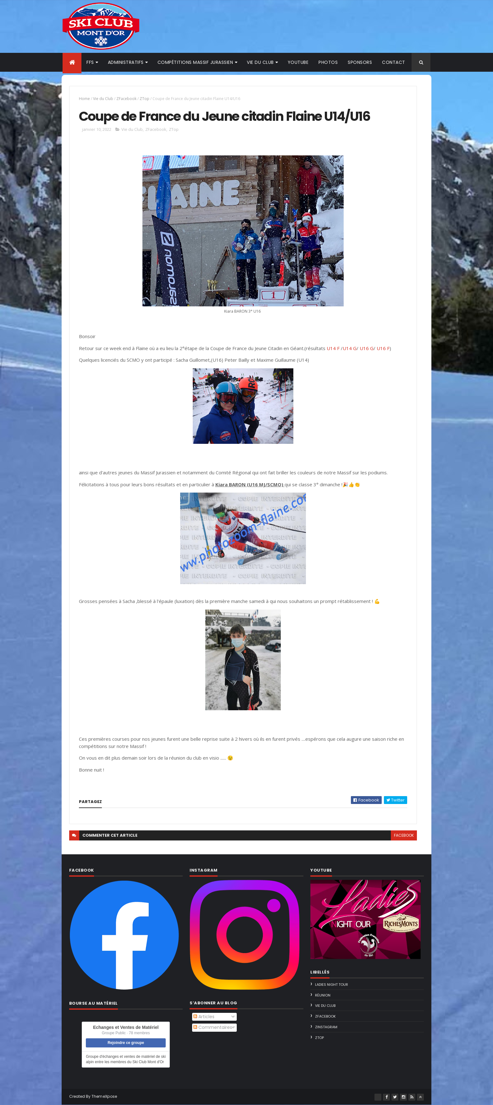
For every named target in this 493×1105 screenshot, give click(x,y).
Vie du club (260, 62)
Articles (203, 1016)
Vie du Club (103, 98)
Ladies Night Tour (331, 984)
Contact (393, 62)
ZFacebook (126, 98)
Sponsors (360, 62)
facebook (404, 835)
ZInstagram (326, 1027)
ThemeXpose (104, 1096)
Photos (328, 62)
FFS (90, 62)
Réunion (322, 995)
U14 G (350, 348)
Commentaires (212, 1027)
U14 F (334, 348)
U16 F (383, 348)
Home (84, 98)
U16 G (367, 348)
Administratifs (126, 62)
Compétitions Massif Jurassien (195, 62)
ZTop (144, 98)
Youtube (298, 62)
